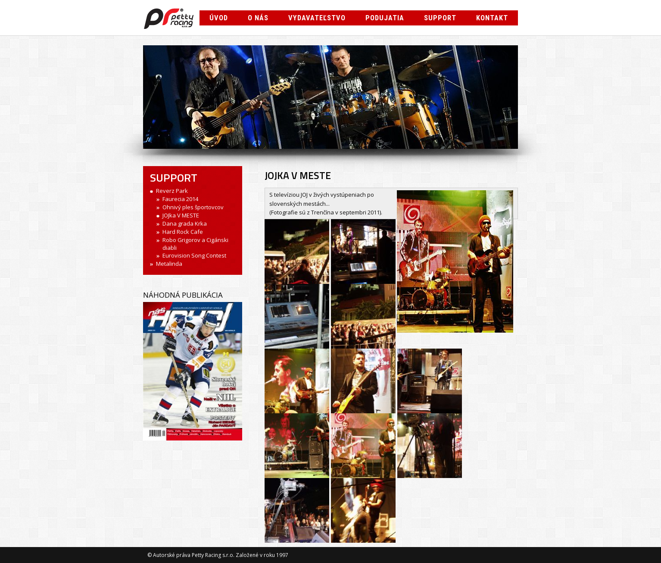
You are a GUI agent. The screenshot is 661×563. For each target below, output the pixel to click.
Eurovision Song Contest (194, 255)
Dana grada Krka (184, 223)
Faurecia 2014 (180, 199)
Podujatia (384, 18)
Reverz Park (172, 191)
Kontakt (492, 18)
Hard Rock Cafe (182, 232)
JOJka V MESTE (180, 215)
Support (440, 18)
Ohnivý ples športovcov (193, 207)
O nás (258, 18)
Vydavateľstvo (317, 18)
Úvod (218, 18)
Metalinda (169, 263)
